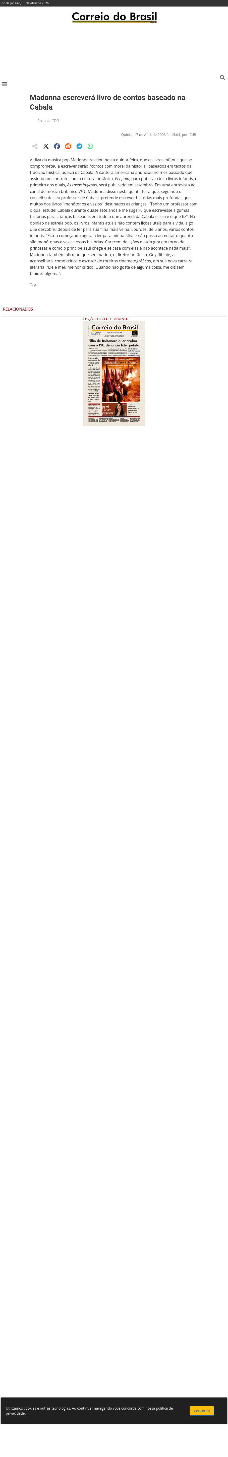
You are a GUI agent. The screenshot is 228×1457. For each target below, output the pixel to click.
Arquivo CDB (48, 120)
